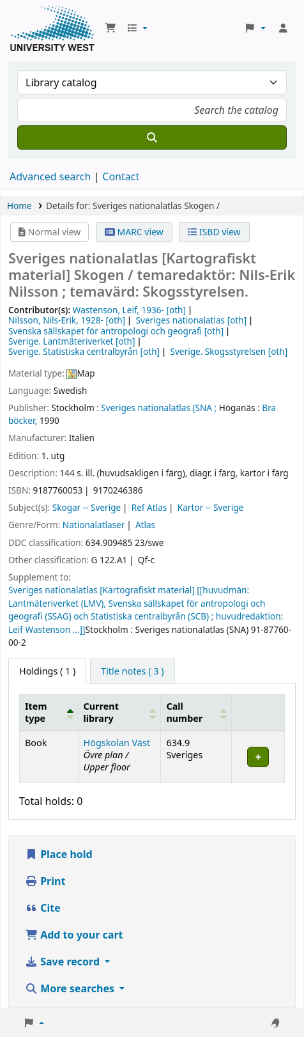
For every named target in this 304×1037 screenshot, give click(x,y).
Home (19, 205)
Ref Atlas (149, 507)
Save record (63, 962)
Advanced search (50, 176)
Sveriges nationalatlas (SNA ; (159, 408)
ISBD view (214, 232)
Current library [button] (101, 712)
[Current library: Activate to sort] (119, 712)
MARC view (134, 232)
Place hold (59, 854)
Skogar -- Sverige (86, 507)
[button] (110, 28)
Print (45, 881)
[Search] (152, 137)
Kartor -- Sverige (210, 507)
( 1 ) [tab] (47, 671)
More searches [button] (71, 988)
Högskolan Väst (117, 743)
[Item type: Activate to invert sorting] (49, 712)
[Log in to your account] (283, 28)
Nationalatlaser (94, 524)
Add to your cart (74, 935)
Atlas (145, 524)
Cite (43, 908)
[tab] (132, 671)
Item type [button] (36, 712)
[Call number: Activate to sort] (196, 712)
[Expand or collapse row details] (258, 757)
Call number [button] (184, 712)
